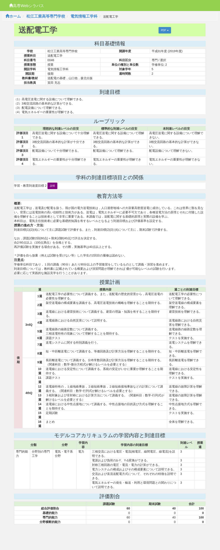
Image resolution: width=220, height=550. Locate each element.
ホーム (13, 16)
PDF (164, 30)
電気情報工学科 (84, 16)
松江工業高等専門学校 (45, 16)
